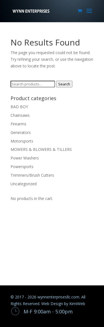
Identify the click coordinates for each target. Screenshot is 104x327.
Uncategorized (24, 183)
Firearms (18, 123)
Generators (21, 132)
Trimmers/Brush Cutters (32, 175)
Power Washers (25, 158)
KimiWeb (77, 303)
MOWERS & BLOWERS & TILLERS (41, 149)
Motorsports (22, 141)
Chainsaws (20, 115)
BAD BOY (19, 106)
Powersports (22, 166)
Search (64, 84)
